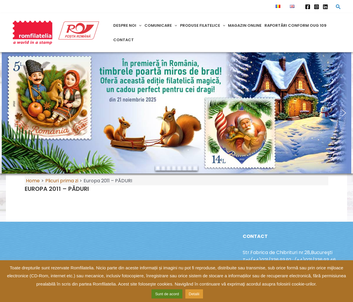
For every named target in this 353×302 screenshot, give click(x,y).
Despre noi (127, 25)
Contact (123, 40)
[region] (176, 112)
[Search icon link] (338, 8)
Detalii (194, 294)
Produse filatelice (202, 25)
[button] (9, 113)
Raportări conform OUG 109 (295, 25)
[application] (138, 25)
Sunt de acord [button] (167, 294)
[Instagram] (316, 6)
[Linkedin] (325, 6)
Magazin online (245, 25)
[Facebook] (307, 6)
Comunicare (160, 25)
